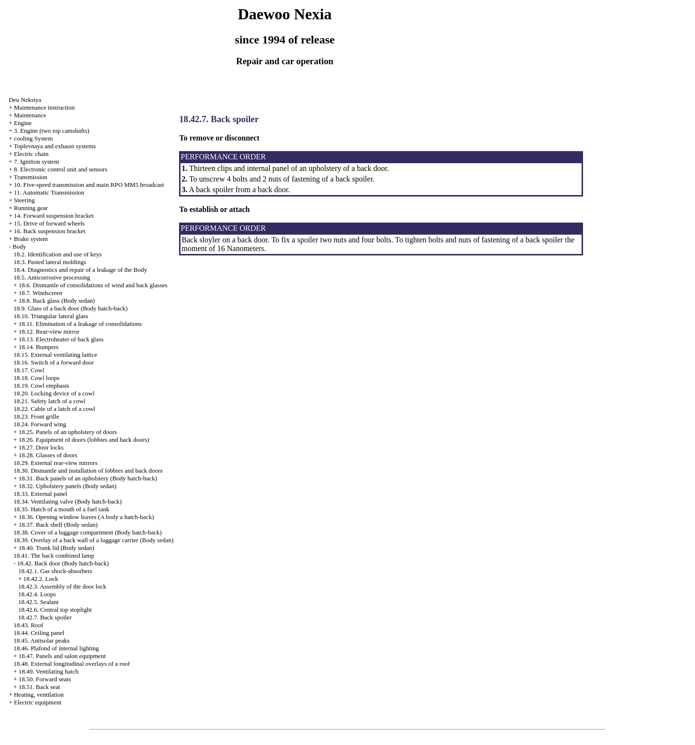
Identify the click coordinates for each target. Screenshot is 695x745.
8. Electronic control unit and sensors (61, 169)
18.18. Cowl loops (36, 377)
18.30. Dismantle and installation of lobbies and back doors (88, 470)
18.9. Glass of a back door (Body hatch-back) (70, 308)
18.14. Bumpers (38, 347)
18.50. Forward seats (44, 679)
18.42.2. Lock (40, 578)
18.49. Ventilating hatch (48, 671)
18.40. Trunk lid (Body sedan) (56, 547)
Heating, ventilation (39, 694)
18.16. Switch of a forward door (54, 362)
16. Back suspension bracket (49, 231)
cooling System (33, 138)
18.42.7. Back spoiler (45, 617)
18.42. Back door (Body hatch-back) (63, 563)
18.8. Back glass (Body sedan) (56, 300)
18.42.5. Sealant (38, 601)
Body (19, 246)
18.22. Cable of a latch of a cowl (54, 408)
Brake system (31, 238)
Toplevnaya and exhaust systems (55, 146)
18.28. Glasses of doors (47, 455)
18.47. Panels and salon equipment (62, 656)
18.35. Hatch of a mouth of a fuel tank (62, 509)
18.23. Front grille (36, 416)
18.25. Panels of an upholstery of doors (67, 432)
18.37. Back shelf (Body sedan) (57, 524)
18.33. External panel (40, 493)
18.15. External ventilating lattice (55, 354)
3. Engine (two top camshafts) (51, 130)
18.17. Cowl (29, 370)
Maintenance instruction (44, 107)
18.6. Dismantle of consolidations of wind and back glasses (92, 285)
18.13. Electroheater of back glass (60, 339)
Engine (23, 123)
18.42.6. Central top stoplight (55, 609)
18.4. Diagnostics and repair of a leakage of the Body (80, 269)
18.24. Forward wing (40, 424)
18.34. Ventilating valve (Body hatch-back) (68, 501)
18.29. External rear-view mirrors (55, 462)
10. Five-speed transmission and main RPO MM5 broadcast (89, 184)
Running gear (31, 207)
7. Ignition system (36, 161)
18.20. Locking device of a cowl (54, 393)
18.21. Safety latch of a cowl (49, 401)
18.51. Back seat (39, 686)
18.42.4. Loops (37, 594)
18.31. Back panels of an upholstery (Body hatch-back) (87, 478)
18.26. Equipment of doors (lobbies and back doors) (83, 439)
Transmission (30, 177)
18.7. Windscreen (40, 292)
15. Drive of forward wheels (49, 223)
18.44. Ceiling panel (39, 632)
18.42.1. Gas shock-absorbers (55, 571)
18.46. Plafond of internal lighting (56, 648)
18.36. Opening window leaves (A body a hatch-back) (86, 516)
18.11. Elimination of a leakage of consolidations (79, 323)
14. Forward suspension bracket (54, 215)
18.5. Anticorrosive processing (52, 277)
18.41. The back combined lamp (54, 555)
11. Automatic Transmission (49, 192)
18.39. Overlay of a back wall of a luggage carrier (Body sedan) (94, 540)
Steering (24, 200)
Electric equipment (38, 702)
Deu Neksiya (25, 99)
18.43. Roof (28, 625)
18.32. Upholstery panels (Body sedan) (67, 486)
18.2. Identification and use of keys (58, 254)
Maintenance (30, 115)
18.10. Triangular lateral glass (51, 316)
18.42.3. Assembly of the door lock (62, 586)
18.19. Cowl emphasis (42, 385)
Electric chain (31, 153)
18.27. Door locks (40, 447)
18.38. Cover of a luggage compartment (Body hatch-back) (88, 532)
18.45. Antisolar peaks (42, 640)
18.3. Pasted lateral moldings (50, 262)
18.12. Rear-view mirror (48, 331)
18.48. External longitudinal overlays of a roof (72, 663)
